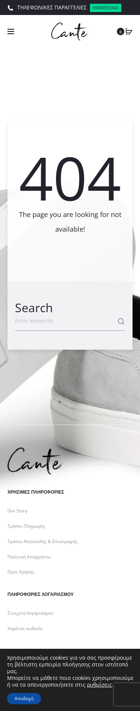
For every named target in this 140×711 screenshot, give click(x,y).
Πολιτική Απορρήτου (29, 557)
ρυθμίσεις (99, 684)
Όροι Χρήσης (20, 572)
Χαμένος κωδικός (25, 628)
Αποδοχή (24, 698)
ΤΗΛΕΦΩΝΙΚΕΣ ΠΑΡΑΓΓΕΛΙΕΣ (64, 8)
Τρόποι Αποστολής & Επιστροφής (42, 541)
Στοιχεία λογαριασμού (30, 613)
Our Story (17, 510)
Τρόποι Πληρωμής (26, 526)
